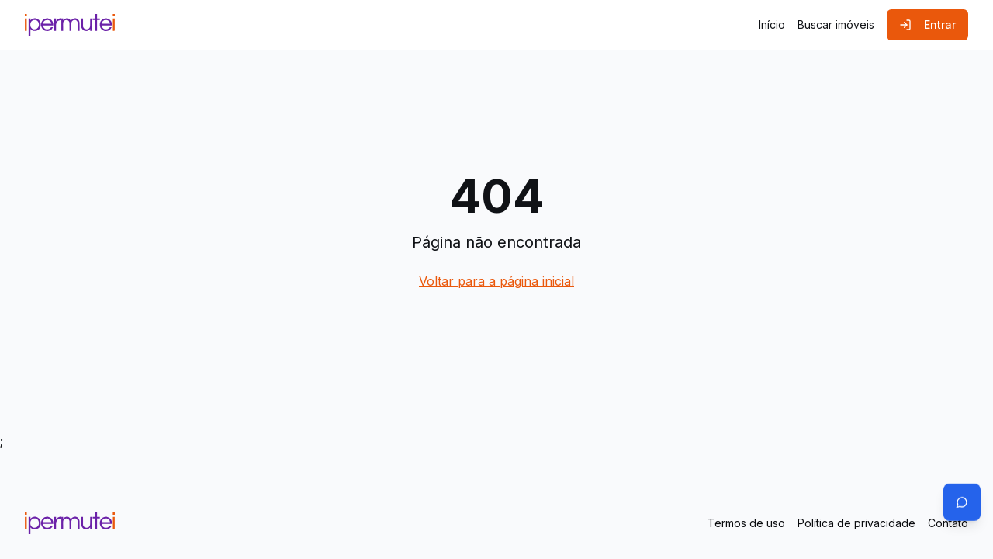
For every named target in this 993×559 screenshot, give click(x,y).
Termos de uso (746, 522)
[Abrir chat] (962, 501)
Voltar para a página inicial (496, 281)
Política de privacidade (856, 522)
